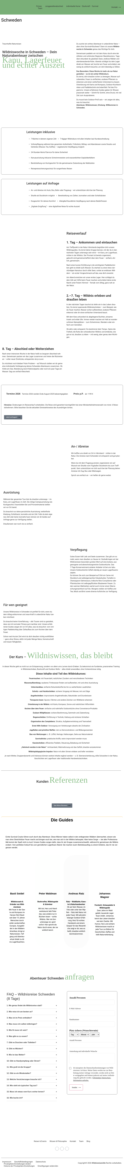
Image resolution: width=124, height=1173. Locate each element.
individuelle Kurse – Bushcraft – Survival (82, 6)
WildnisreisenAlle (99, 1163)
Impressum (6, 1162)
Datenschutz (41, 1162)
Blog (89, 1141)
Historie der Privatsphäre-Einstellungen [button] (19, 1166)
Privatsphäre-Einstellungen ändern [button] (17, 1164)
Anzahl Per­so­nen (75, 1041)
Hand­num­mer (74, 1020)
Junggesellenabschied (54, 6)
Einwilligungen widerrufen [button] (48, 1166)
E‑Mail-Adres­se (75, 1009)
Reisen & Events (39, 1141)
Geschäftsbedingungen (24, 1162)
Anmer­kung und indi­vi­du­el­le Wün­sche (83, 1052)
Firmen (39, 6)
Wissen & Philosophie (57, 1141)
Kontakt (73, 1141)
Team (40, 8)
